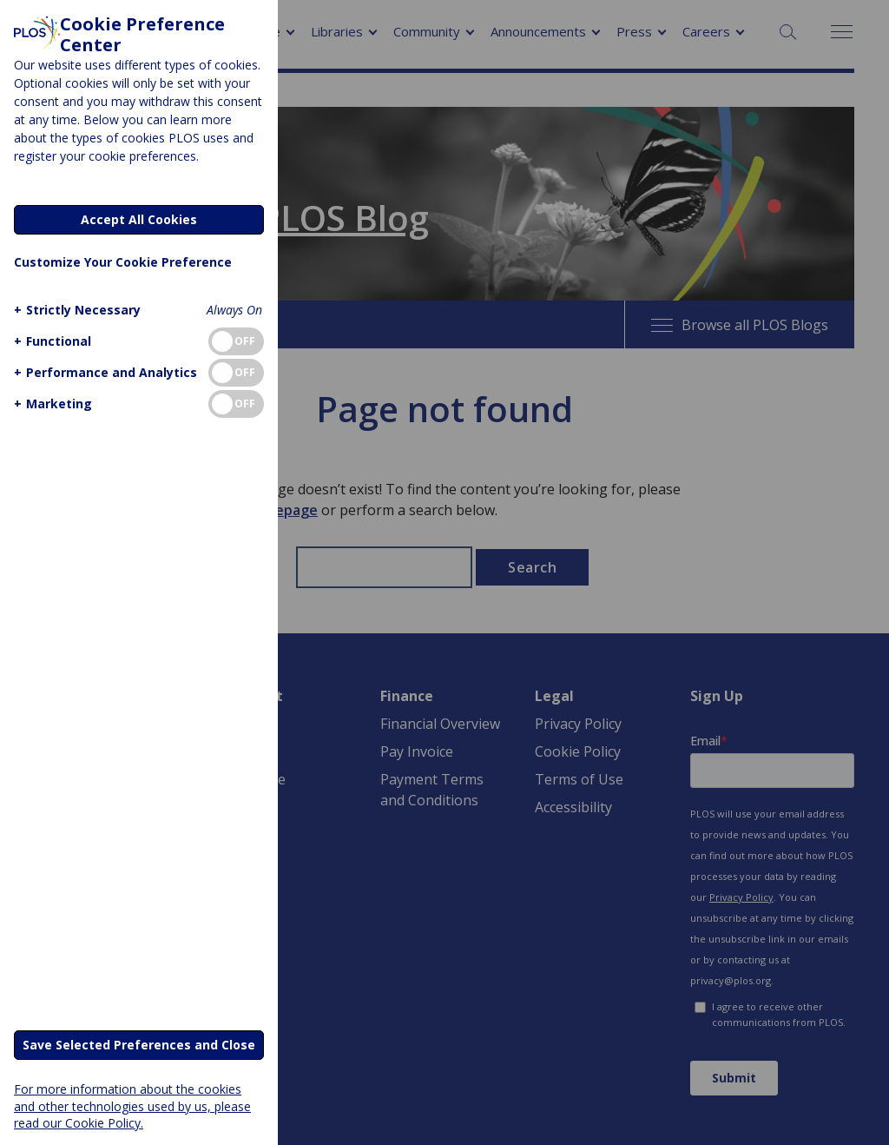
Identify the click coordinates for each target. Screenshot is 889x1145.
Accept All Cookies (139, 219)
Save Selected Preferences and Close (139, 1044)
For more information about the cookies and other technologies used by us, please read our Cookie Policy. (132, 1105)
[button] (75, 309)
